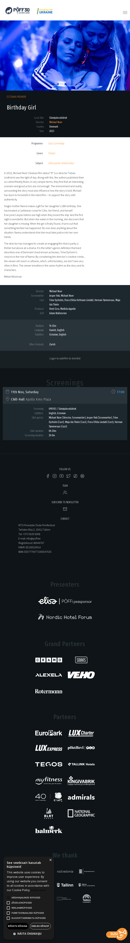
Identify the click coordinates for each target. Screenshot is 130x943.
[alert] (28, 898)
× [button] (50, 860)
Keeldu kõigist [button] (40, 926)
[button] (9, 54)
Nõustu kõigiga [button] (17, 926)
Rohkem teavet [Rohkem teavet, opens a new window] (38, 890)
